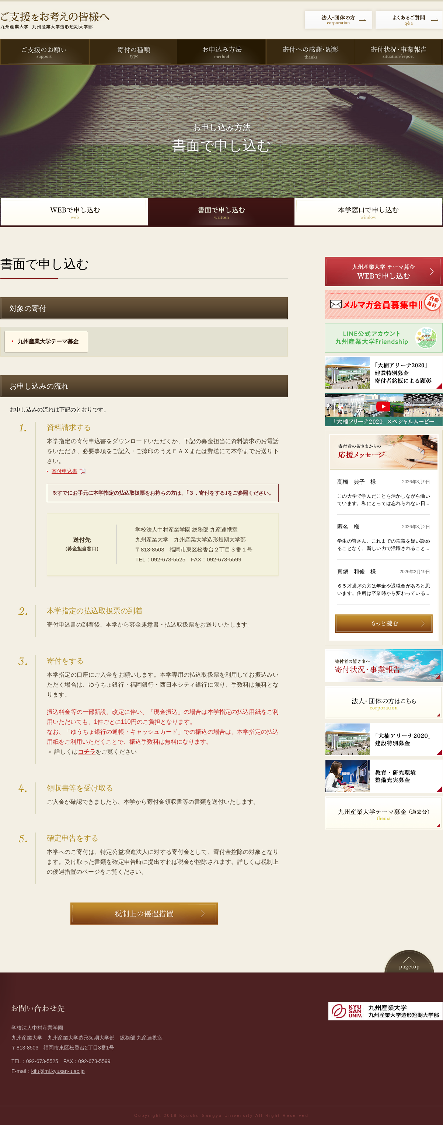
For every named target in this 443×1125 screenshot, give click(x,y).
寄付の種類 (132, 52)
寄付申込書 (64, 471)
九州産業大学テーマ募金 (48, 341)
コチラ (86, 752)
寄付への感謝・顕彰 (309, 52)
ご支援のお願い (44, 52)
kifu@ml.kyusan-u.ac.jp (58, 1071)
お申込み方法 (221, 52)
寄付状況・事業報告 (398, 52)
